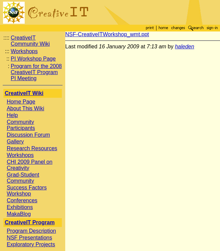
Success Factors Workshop (27, 191)
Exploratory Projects (31, 244)
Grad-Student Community (23, 178)
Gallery (15, 141)
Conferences (22, 200)
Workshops (24, 51)
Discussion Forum (28, 135)
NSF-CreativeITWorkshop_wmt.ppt (107, 34)
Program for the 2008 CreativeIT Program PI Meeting (36, 72)
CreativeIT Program (30, 222)
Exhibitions (20, 207)
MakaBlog (19, 214)
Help (12, 115)
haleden (184, 46)
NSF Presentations (29, 238)
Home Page (21, 102)
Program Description (31, 231)
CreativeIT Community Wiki (30, 41)
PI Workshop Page (33, 59)
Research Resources (32, 148)
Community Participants (21, 125)
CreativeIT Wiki (24, 93)
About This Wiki (25, 108)
